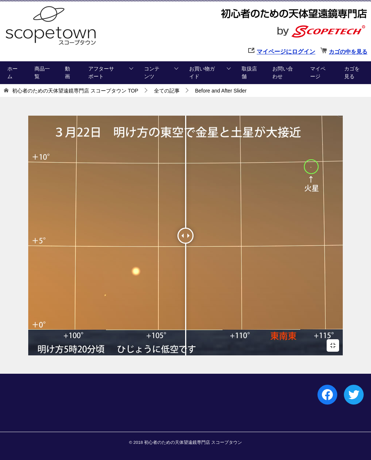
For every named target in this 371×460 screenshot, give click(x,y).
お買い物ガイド (202, 72)
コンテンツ (151, 72)
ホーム (12, 72)
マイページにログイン (286, 51)
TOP (75, 91)
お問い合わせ (282, 72)
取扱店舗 (249, 72)
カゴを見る (352, 72)
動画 (67, 72)
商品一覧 (42, 72)
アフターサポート (101, 72)
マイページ (318, 72)
